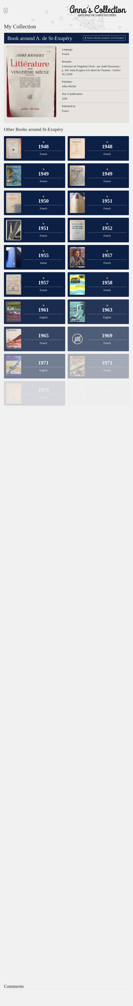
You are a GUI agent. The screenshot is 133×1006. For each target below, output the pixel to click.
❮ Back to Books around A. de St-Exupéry (103, 38)
